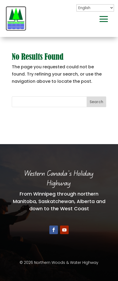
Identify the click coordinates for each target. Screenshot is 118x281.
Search (96, 101)
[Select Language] (95, 8)
